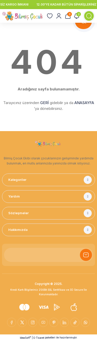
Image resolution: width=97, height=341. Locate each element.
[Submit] (86, 255)
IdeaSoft (25, 337)
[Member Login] (59, 16)
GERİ (44, 102)
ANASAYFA (84, 102)
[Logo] (22, 16)
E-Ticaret (38, 337)
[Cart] (68, 16)
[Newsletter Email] (48, 255)
